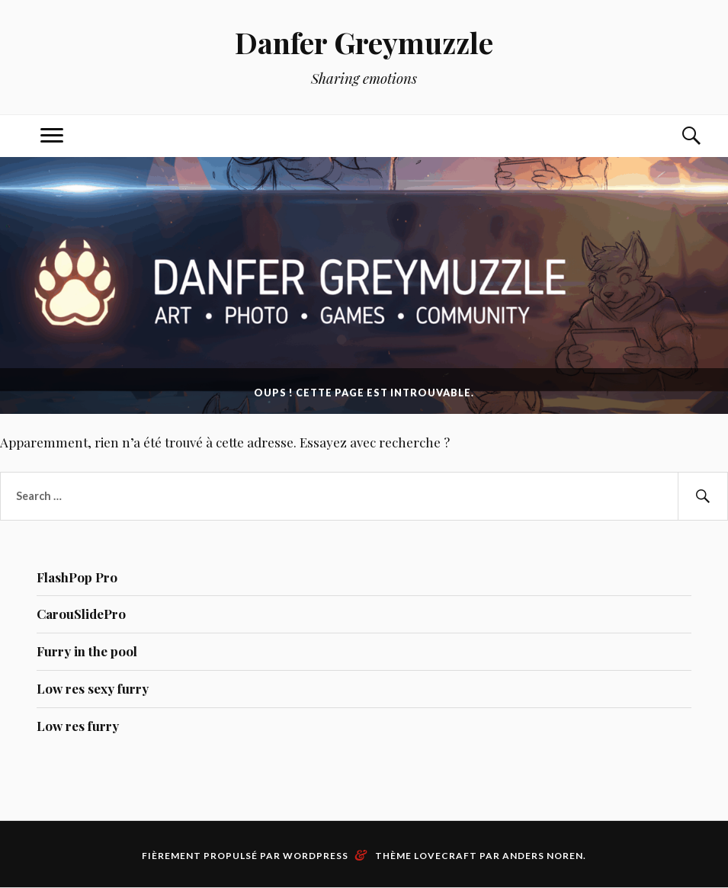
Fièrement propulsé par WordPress (245, 855)
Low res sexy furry (93, 688)
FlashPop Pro (77, 577)
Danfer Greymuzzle (364, 42)
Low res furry (78, 725)
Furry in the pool (87, 651)
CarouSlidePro (81, 613)
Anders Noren (542, 855)
